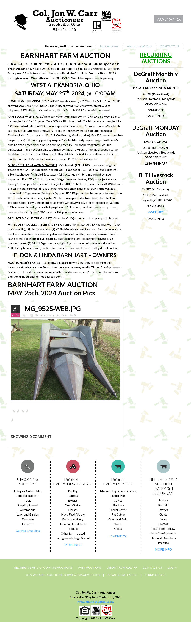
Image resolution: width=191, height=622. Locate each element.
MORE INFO (72, 544)
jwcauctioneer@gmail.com (95, 601)
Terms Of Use (154, 575)
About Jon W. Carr (122, 567)
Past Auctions (90, 567)
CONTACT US (152, 567)
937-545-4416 (168, 19)
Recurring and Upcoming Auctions (43, 567)
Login (172, 567)
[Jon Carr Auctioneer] (67, 20)
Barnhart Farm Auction (51, 315)
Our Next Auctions (28, 530)
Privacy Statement (122, 575)
